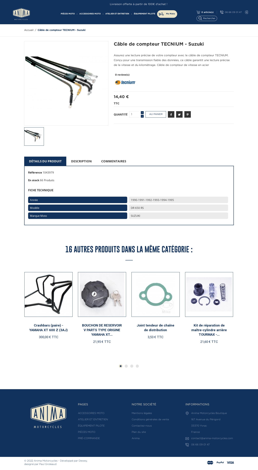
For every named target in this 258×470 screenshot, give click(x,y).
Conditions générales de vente (150, 419)
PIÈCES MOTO (68, 14)
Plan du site (139, 432)
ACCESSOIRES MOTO (90, 14)
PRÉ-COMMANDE (89, 438)
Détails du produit (45, 161)
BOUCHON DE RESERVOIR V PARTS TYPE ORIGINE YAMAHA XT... (102, 330)
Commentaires (113, 161)
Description (81, 161)
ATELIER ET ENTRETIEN (117, 14)
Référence (35, 172)
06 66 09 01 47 (231, 12)
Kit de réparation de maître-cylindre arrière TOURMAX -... (209, 330)
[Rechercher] (208, 18)
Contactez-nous (142, 426)
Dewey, (83, 461)
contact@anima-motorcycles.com (212, 438)
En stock (33, 180)
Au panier (156, 114)
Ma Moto (170, 14)
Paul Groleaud (47, 464)
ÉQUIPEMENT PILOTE (144, 14)
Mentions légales (142, 413)
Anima (136, 438)
